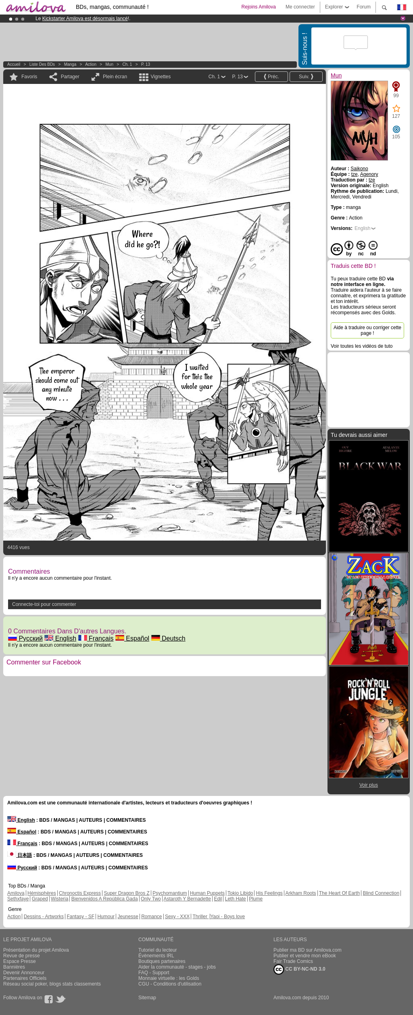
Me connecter (300, 7)
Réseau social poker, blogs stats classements (52, 984)
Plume (256, 899)
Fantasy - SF (80, 916)
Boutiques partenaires (162, 961)
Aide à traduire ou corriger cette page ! (367, 330)
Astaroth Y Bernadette (187, 899)
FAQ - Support (153, 972)
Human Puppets (207, 893)
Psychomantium (169, 893)
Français (96, 638)
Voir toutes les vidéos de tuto (361, 346)
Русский (25, 638)
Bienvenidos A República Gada (104, 899)
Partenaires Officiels (24, 978)
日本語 (19, 855)
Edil (218, 899)
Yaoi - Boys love (227, 916)
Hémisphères (41, 893)
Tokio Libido (240, 893)
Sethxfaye (18, 899)
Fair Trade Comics (293, 961)
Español (132, 638)
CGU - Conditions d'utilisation (169, 984)
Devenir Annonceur (23, 972)
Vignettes (160, 76)
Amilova (16, 893)
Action (90, 64)
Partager (70, 76)
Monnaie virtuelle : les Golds (168, 978)
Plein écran (115, 76)
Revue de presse (21, 956)
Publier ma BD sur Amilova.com (307, 950)
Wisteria (59, 899)
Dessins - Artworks (44, 916)
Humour (106, 916)
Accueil (13, 64)
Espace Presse (19, 961)
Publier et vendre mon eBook (304, 956)
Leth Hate (235, 899)
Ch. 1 (127, 64)
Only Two (151, 899)
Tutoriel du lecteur (157, 950)
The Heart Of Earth (339, 893)
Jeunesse (127, 916)
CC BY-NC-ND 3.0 (299, 969)
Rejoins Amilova (259, 7)
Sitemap (147, 997)
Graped (40, 899)
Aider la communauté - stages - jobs (177, 967)
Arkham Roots (301, 893)
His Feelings (269, 893)
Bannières (14, 967)
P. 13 (145, 64)
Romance (151, 916)
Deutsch (168, 638)
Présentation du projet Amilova (36, 950)
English (60, 638)
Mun (109, 64)
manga (70, 64)
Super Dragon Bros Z (126, 893)
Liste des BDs (42, 64)
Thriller (200, 916)
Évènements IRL (156, 956)
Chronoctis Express (80, 893)
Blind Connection (381, 893)
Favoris (29, 76)
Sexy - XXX (177, 916)
